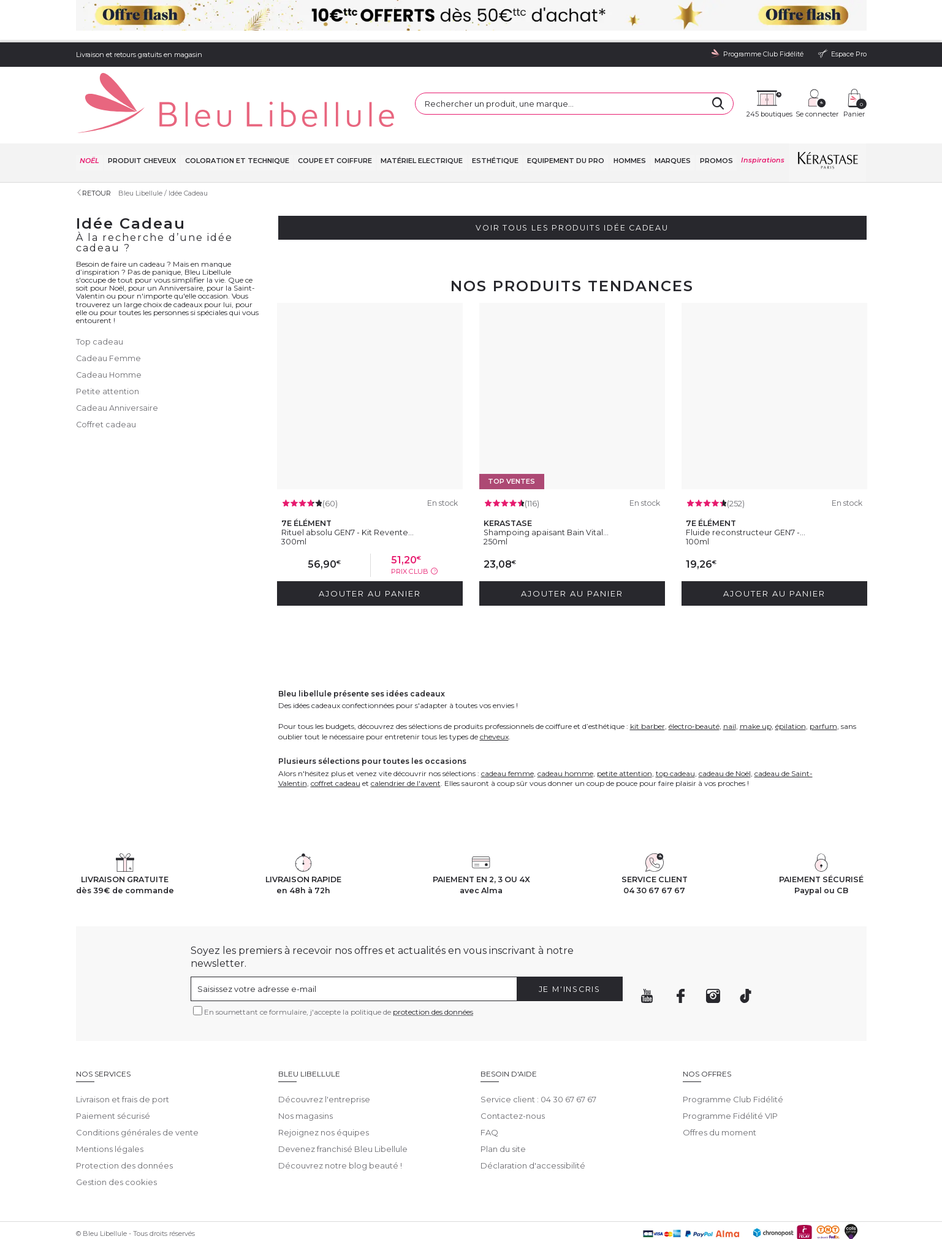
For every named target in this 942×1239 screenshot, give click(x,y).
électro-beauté (694, 682)
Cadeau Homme (109, 334)
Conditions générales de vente (137, 1089)
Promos (715, 122)
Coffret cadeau (106, 381)
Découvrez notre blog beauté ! (340, 1122)
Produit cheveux (141, 122)
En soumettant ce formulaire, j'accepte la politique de (338, 968)
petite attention (624, 729)
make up (756, 682)
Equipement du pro (565, 122)
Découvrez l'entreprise (324, 1056)
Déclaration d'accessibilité (532, 1122)
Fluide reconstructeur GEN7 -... (749, 491)
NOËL (89, 122)
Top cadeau (99, 302)
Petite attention (107, 350)
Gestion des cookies (116, 1138)
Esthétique (494, 122)
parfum (823, 682)
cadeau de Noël (725, 729)
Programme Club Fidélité (733, 1056)
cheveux (494, 693)
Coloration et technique (236, 122)
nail (729, 682)
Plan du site (503, 1106)
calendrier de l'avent (406, 739)
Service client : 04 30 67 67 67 (538, 1056)
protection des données (433, 968)
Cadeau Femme (109, 318)
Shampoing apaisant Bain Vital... (550, 491)
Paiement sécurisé (113, 1073)
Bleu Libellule (142, 153)
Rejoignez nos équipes (323, 1089)
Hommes (629, 122)
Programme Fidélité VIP (730, 1073)
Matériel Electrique (421, 122)
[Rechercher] (618, 80)
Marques (672, 122)
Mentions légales (109, 1106)
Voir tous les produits (572, 189)
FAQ (489, 1089)
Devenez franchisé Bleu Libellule (343, 1106)
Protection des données (124, 1122)
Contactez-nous (512, 1073)
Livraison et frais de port (122, 1056)
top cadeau (675, 729)
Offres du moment (719, 1089)
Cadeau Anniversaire (117, 365)
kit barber (647, 682)
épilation (790, 682)
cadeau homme (565, 729)
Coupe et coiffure (334, 122)
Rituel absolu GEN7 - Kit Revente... (350, 491)
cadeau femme (507, 729)
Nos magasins (305, 1073)
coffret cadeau (335, 739)
